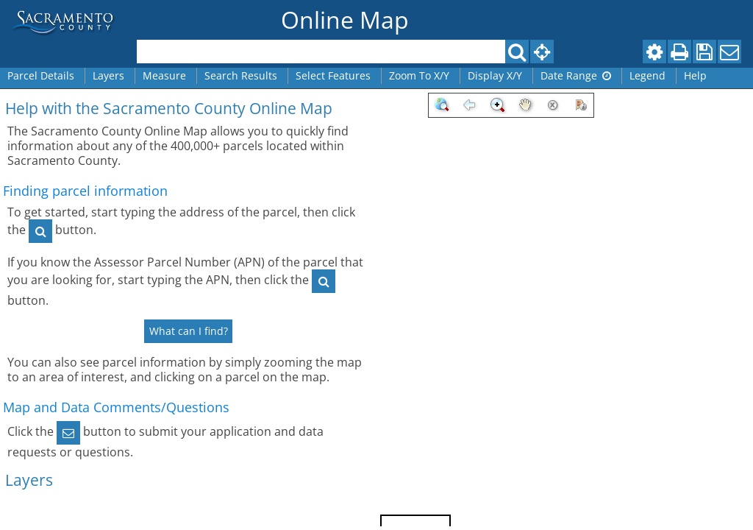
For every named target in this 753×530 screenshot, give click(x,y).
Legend (647, 75)
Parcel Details (40, 75)
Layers (108, 75)
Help (695, 75)
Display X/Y (495, 75)
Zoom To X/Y (419, 75)
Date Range (575, 75)
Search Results (240, 75)
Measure (164, 75)
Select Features (333, 75)
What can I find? (188, 331)
